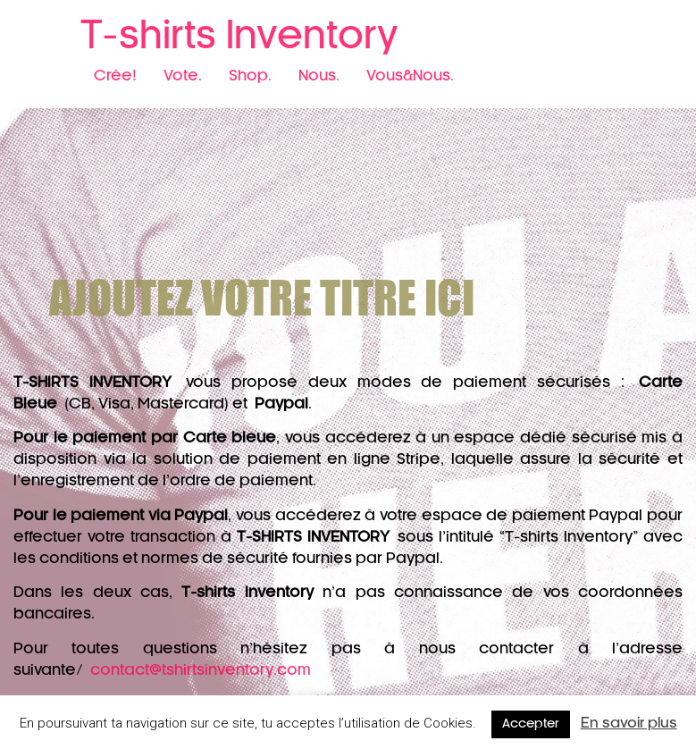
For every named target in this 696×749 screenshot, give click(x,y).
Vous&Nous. (410, 76)
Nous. (319, 76)
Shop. (250, 76)
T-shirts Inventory (239, 37)
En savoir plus (629, 723)
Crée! (115, 76)
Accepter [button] (530, 724)
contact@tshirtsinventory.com (200, 670)
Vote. (183, 76)
